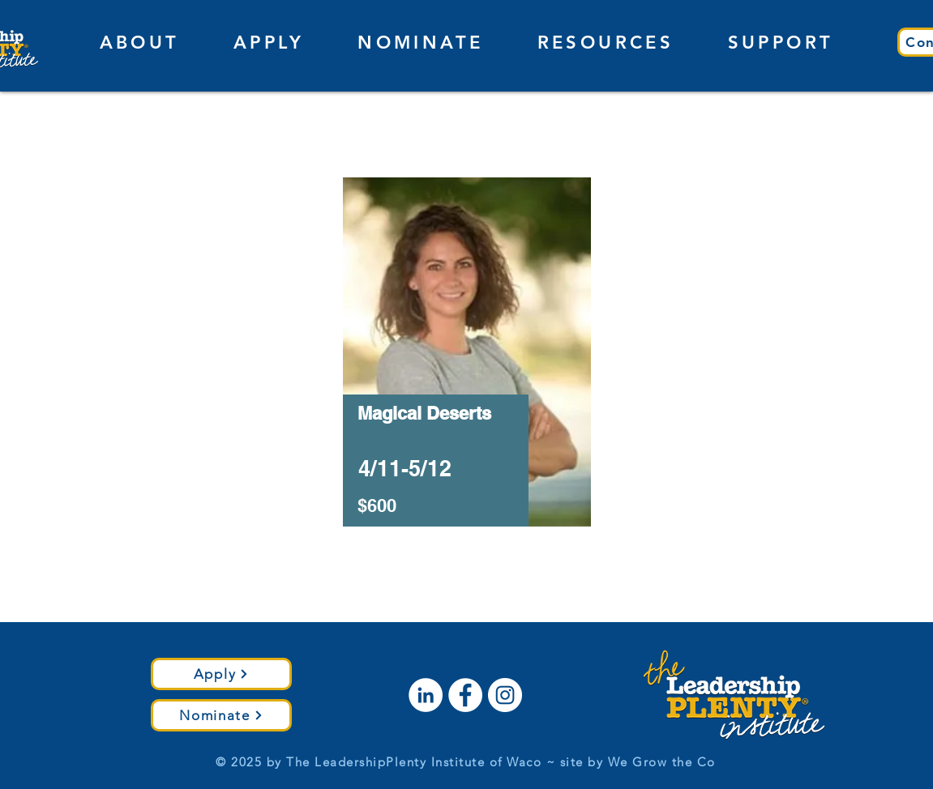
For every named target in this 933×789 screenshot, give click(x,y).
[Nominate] (221, 715)
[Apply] (221, 674)
